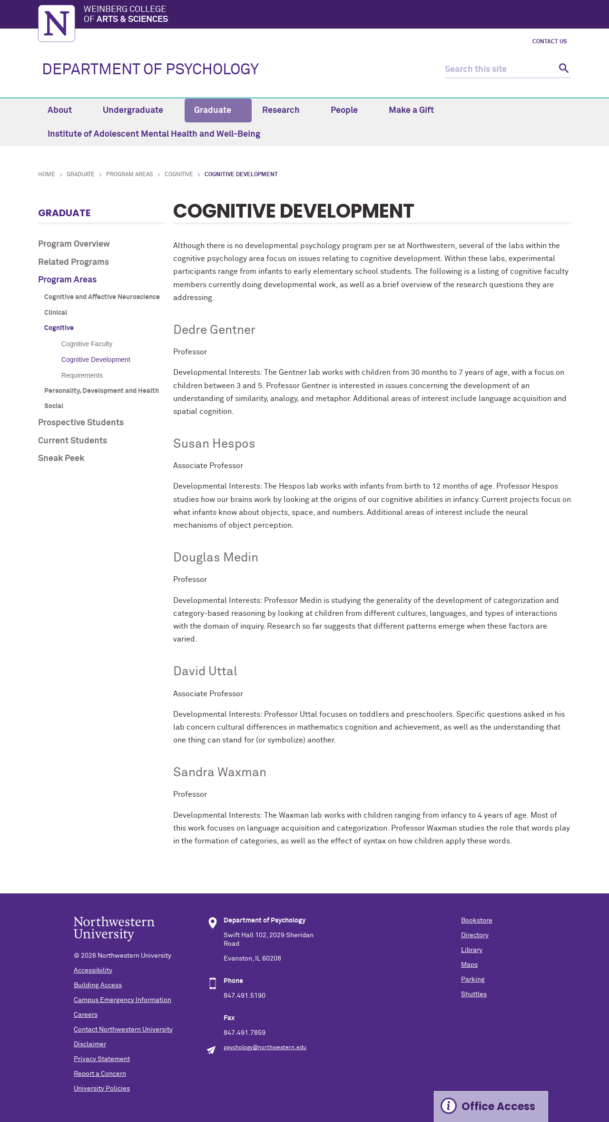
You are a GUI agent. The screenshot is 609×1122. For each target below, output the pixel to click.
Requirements (82, 375)
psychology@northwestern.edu (265, 1048)
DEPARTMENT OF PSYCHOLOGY (150, 70)
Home (46, 175)
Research (286, 110)
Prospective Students (81, 423)
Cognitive (179, 175)
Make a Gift (411, 110)
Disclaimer (90, 1044)
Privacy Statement (102, 1059)
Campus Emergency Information (122, 1000)
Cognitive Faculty (86, 344)
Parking (473, 979)
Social (53, 406)
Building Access (98, 985)
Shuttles (474, 994)
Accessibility (93, 970)
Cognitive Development (95, 359)
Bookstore (476, 920)
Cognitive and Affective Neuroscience (102, 297)
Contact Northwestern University (123, 1029)
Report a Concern (100, 1074)
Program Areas (129, 175)
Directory (475, 935)
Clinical (55, 313)
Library (471, 950)
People (350, 110)
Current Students (72, 441)
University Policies (102, 1088)
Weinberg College (327, 15)
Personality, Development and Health (101, 391)
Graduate (218, 110)
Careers (86, 1015)
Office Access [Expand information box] (498, 1106)
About (65, 110)
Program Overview (74, 244)
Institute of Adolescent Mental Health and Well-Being (154, 134)
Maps (469, 965)
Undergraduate (138, 110)
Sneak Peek (61, 458)
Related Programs (73, 262)
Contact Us (549, 42)
